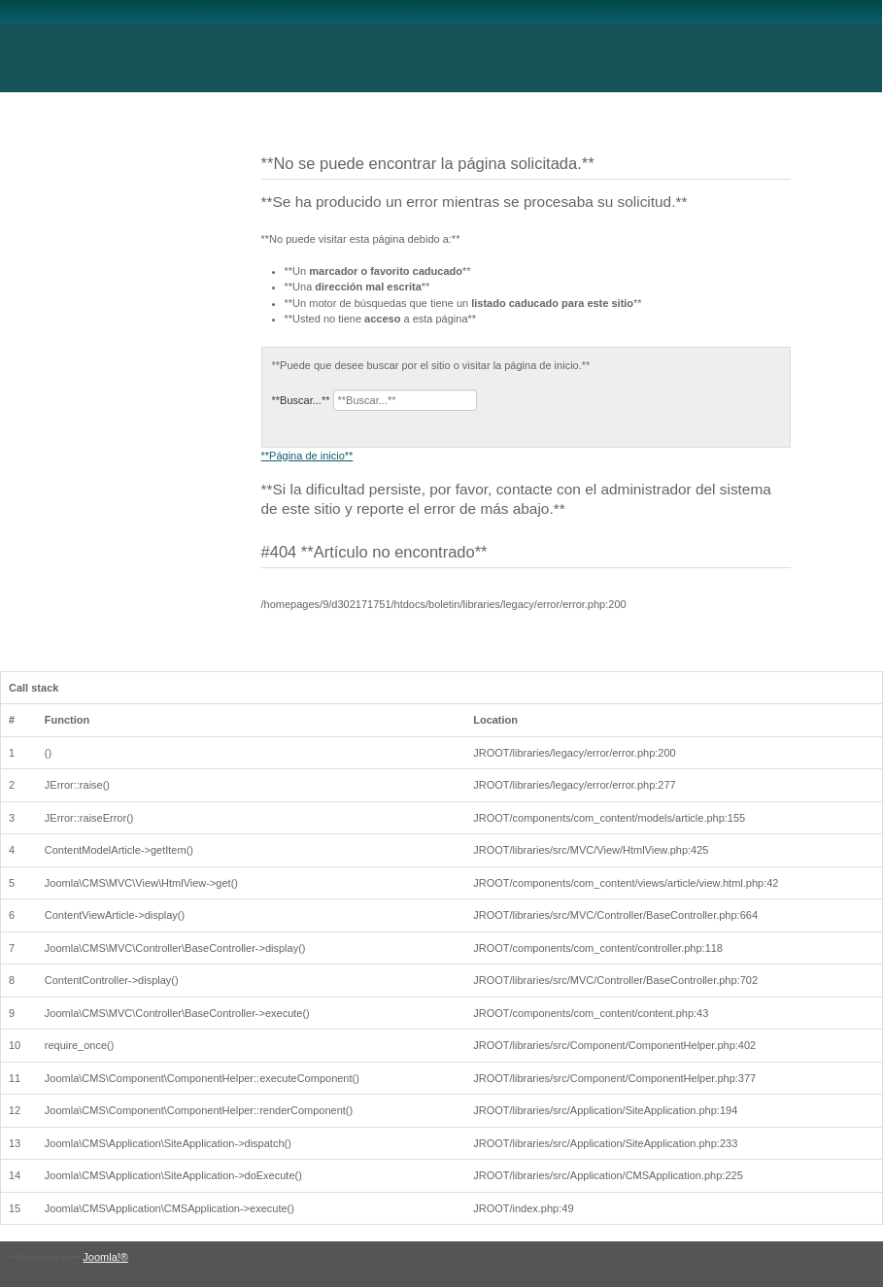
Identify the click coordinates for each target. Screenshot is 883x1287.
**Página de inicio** (307, 455)
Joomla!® (105, 1257)
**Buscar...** (301, 400)
